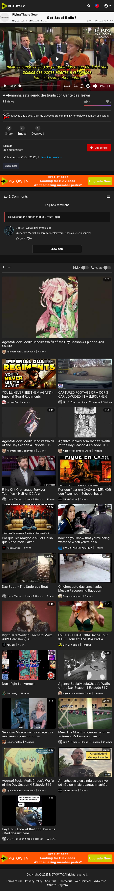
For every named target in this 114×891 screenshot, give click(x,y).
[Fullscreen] (108, 86)
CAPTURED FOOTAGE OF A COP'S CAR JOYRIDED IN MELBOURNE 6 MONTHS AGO (83, 396)
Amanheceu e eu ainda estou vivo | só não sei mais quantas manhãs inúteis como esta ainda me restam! (85, 785)
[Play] (5, 86)
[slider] (40, 85)
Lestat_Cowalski (27, 228)
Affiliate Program (57, 885)
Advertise (100, 881)
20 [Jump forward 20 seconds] (88, 86)
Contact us (65, 881)
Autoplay (96, 267)
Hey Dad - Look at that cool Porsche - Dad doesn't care (28, 831)
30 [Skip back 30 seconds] (81, 86)
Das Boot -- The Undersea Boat (25, 587)
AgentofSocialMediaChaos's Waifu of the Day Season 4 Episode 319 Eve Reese (28, 445)
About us (50, 881)
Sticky (76, 267)
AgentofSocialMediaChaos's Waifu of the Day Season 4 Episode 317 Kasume (84, 688)
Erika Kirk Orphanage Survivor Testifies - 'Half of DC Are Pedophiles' (23, 494)
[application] (57, 59)
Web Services (83, 881)
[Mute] (95, 86)
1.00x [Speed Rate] (75, 86)
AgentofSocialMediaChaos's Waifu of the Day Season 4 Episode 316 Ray (28, 785)
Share (9, 130)
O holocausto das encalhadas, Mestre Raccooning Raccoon (80, 588)
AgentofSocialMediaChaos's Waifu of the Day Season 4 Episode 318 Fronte (84, 445)
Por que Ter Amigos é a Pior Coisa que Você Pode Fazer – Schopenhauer (27, 542)
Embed (22, 130)
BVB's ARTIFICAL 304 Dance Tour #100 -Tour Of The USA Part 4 (83, 637)
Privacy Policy (33, 881)
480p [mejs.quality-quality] (102, 86)
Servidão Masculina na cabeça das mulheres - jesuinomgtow (27, 734)
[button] (97, 5)
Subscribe (99, 147)
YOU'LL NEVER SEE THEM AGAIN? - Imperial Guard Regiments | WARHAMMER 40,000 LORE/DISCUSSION (28, 398)
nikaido (104, 115)
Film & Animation (51, 157)
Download (38, 130)
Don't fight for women (18, 684)
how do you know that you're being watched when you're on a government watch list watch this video (84, 544)
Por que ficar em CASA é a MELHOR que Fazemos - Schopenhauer (84, 492)
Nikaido (7, 145)
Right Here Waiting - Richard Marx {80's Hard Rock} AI (27, 637)
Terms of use (14, 881)
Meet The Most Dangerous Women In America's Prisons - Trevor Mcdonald (84, 736)
